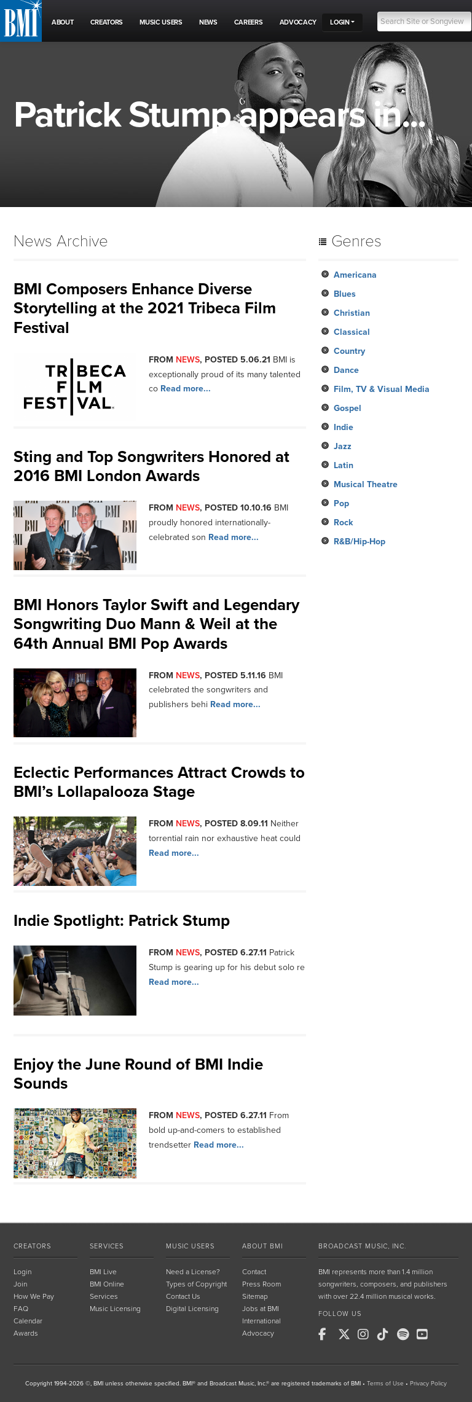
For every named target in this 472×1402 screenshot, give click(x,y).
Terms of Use (385, 1383)
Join (20, 1284)
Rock (343, 522)
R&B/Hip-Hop (359, 541)
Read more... (185, 388)
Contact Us (183, 1296)
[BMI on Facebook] (327, 1334)
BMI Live (103, 1271)
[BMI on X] (346, 1334)
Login (22, 1271)
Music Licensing (115, 1308)
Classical (352, 332)
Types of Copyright (196, 1284)
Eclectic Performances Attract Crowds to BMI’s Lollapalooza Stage (159, 782)
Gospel (347, 408)
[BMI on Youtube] (425, 1334)
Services (107, 1246)
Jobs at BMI (260, 1308)
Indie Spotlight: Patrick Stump (122, 920)
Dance (346, 370)
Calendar (28, 1321)
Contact (254, 1271)
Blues (345, 294)
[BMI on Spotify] (405, 1334)
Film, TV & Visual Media (382, 389)
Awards (26, 1333)
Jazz (343, 446)
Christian (352, 313)
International (261, 1321)
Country (349, 351)
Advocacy (258, 1333)
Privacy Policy (428, 1383)
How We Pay (34, 1296)
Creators (32, 1246)
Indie (343, 427)
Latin (343, 465)
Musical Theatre (366, 484)
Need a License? (193, 1271)
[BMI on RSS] (445, 1334)
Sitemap (255, 1296)
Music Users (190, 1246)
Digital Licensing (192, 1308)
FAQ (21, 1308)
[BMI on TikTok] (386, 1334)
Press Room (261, 1284)
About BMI (262, 1246)
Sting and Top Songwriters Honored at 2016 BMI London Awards (151, 466)
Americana (355, 275)
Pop (341, 503)
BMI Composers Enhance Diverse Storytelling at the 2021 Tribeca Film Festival (145, 308)
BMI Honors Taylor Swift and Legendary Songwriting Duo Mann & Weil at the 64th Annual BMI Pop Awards (156, 623)
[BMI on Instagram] (366, 1334)
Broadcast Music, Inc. (362, 1246)
